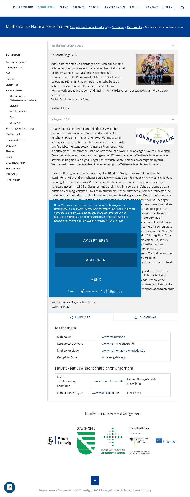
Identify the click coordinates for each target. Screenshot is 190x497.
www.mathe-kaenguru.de (118, 343)
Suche (182, 8)
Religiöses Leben (15, 140)
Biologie (14, 105)
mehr (96, 279)
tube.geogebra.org (113, 357)
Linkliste (82, 317)
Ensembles (12, 84)
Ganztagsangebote (16, 62)
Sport (13, 117)
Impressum (47, 490)
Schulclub (11, 145)
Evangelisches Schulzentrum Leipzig (89, 27)
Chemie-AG (147, 317)
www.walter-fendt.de (105, 393)
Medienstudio (13, 134)
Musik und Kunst (19, 111)
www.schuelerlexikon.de (107, 381)
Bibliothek (11, 79)
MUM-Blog (12, 174)
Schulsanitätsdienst (16, 162)
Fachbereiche (134, 27)
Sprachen (15, 122)
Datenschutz (66, 490)
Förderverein (13, 179)
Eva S (9, 157)
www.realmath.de (113, 337)
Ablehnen (96, 260)
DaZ (8, 73)
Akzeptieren (95, 240)
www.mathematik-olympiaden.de (123, 350)
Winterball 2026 (14, 67)
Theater (10, 151)
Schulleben (118, 27)
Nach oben (95, 480)
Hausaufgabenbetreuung (20, 128)
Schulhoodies (13, 168)
